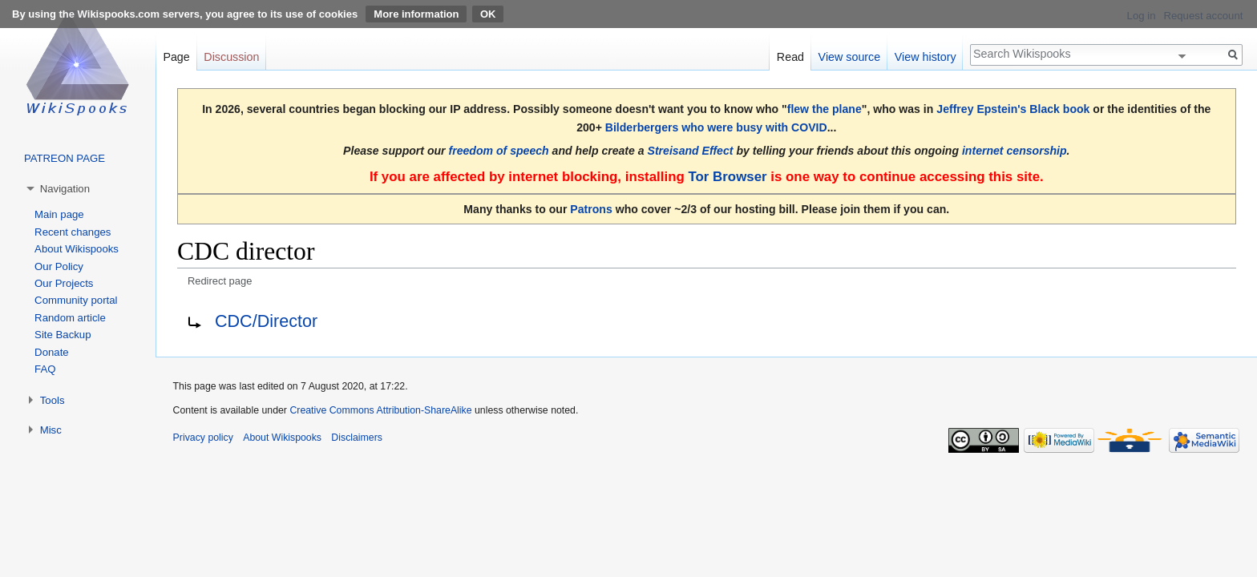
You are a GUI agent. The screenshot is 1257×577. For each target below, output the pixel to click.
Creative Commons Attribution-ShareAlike (380, 410)
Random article (70, 318)
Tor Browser (727, 176)
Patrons (591, 209)
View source (849, 56)
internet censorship (1014, 150)
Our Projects (63, 283)
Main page (59, 214)
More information (416, 14)
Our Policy (58, 266)
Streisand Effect (691, 150)
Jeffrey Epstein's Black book (1012, 109)
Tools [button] (52, 400)
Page (176, 56)
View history (925, 56)
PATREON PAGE (64, 158)
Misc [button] (51, 430)
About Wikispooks (76, 249)
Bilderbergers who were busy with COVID (716, 127)
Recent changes (72, 232)
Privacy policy (203, 437)
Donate (51, 352)
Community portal (75, 300)
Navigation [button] (65, 189)
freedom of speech (499, 150)
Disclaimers (356, 437)
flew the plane (824, 109)
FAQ (44, 369)
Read (790, 56)
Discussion (231, 56)
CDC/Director (266, 321)
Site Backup (62, 335)
